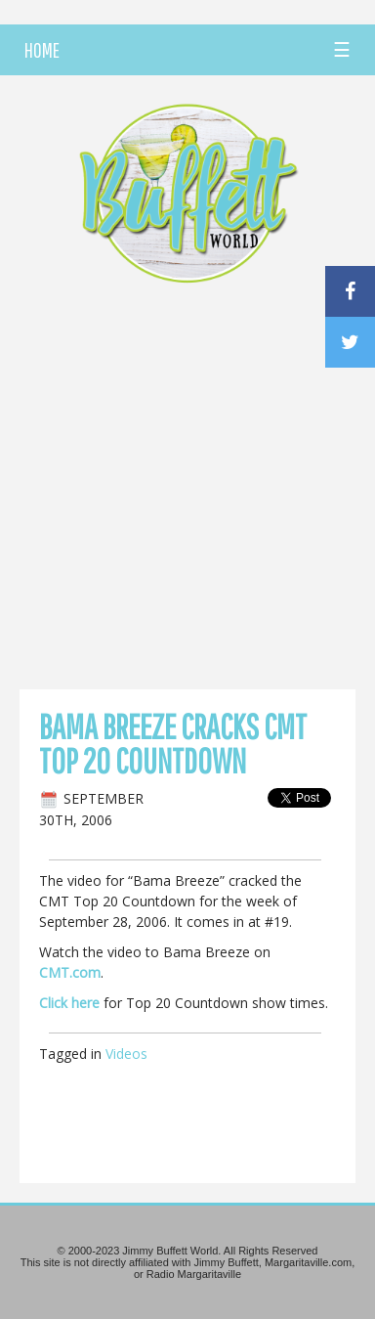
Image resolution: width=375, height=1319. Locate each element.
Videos (126, 1053)
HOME (42, 50)
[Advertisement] (187, 492)
